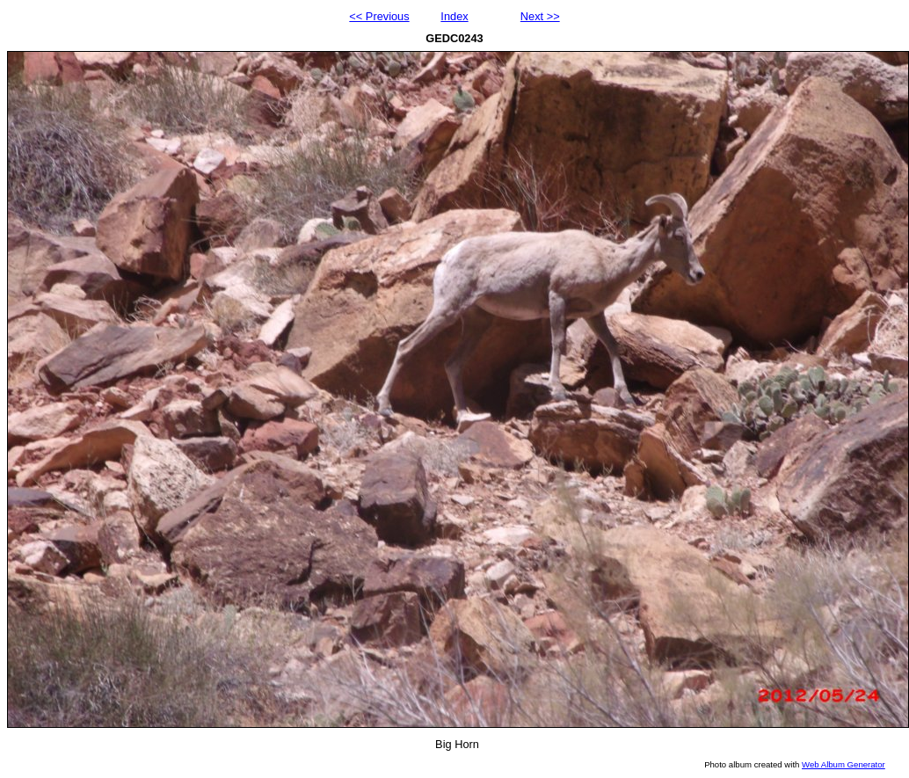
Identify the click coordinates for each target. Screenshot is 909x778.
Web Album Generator (843, 764)
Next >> (540, 16)
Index (454, 16)
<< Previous (379, 16)
